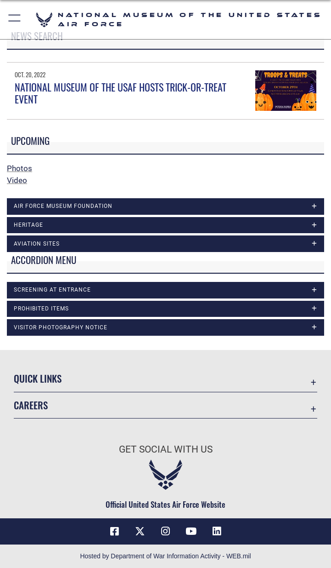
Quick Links (38, 378)
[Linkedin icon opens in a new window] (217, 531)
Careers (31, 405)
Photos (19, 168)
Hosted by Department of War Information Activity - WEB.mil (165, 556)
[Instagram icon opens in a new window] (166, 531)
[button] (15, 19)
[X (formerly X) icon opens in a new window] (140, 531)
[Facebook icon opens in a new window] (114, 531)
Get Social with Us (166, 449)
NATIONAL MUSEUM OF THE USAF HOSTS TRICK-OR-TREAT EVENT (120, 93)
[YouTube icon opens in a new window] (191, 531)
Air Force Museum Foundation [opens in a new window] (63, 206)
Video (17, 180)
